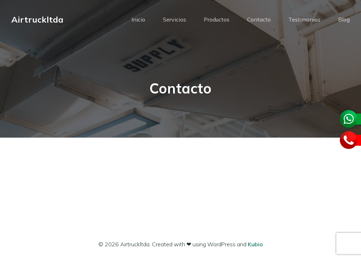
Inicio (138, 19)
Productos (217, 19)
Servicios (174, 19)
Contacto (259, 19)
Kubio (255, 244)
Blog (344, 19)
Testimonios (304, 19)
